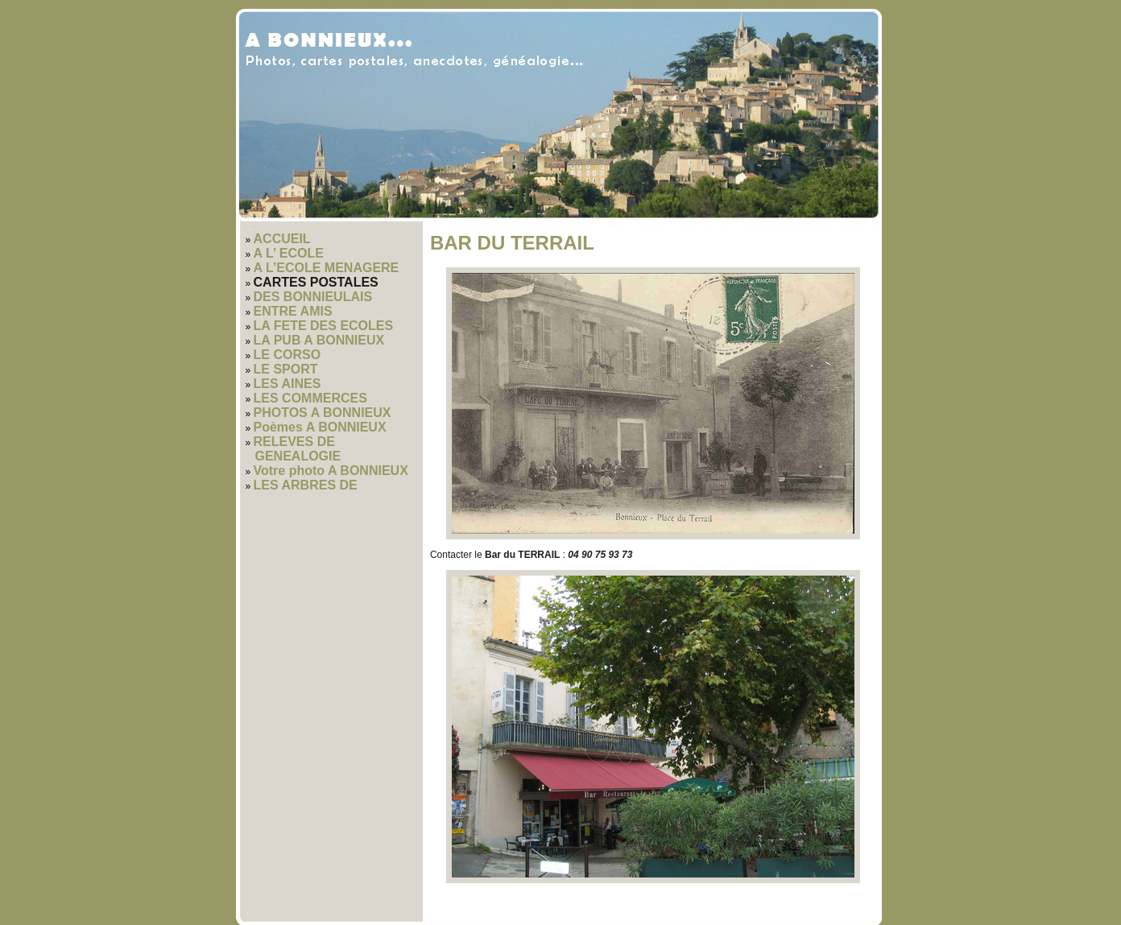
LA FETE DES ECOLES (324, 325)
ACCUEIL (282, 239)
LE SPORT (286, 369)
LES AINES (287, 383)
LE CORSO (287, 354)
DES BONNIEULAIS (313, 297)
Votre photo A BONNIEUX (331, 470)
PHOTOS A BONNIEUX (322, 412)
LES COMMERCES (310, 398)
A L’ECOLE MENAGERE (326, 268)
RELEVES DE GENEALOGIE (297, 449)
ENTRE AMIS (293, 311)
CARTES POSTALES (316, 282)
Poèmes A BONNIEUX (320, 427)
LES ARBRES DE (306, 485)
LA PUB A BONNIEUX (319, 340)
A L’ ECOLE (289, 253)
